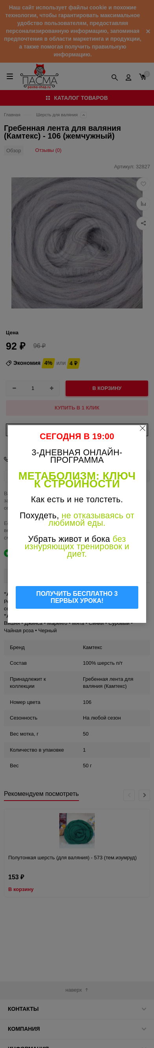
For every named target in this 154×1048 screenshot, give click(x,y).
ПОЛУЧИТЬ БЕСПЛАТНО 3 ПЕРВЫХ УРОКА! (77, 597)
